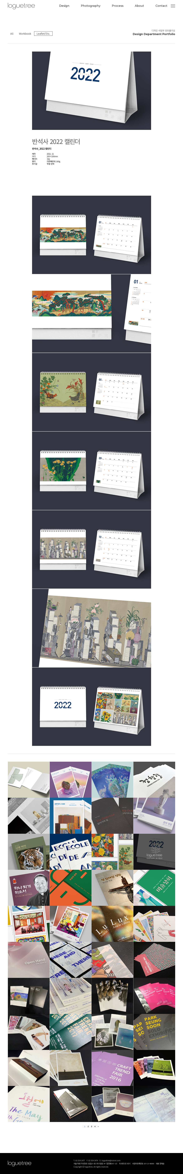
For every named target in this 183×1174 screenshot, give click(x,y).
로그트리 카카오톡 (173, 1164)
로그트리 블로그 (168, 1164)
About (139, 6)
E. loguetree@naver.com (110, 1160)
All (11, 33)
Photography (90, 6)
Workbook (25, 33)
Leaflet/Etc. (43, 33)
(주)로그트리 (21, 6)
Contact (161, 6)
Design (64, 6)
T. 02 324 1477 (79, 1160)
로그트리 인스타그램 (163, 1164)
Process (117, 6)
